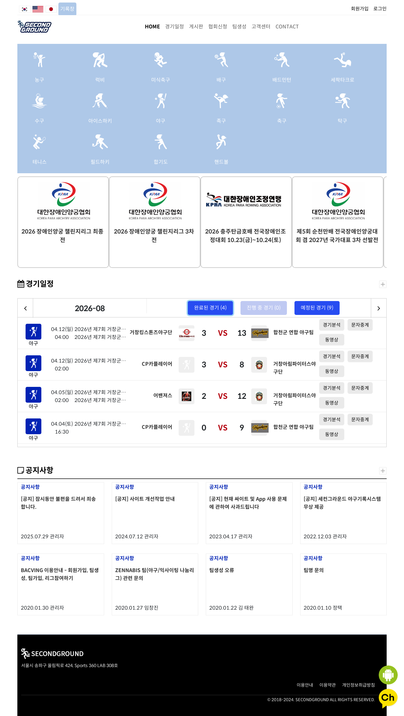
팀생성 (239, 26)
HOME (152, 26)
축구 (282, 121)
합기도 (161, 162)
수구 (39, 121)
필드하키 (100, 162)
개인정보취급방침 (358, 685)
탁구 (342, 121)
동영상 (331, 340)
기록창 (67, 9)
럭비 (100, 80)
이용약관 (327, 685)
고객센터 (261, 26)
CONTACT (287, 26)
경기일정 (174, 26)
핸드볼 (221, 162)
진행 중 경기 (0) (264, 308)
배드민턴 (281, 80)
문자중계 (360, 325)
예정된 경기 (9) (317, 308)
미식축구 (160, 80)
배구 (221, 80)
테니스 (40, 162)
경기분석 (332, 325)
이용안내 (305, 685)
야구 (160, 121)
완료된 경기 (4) (210, 308)
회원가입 (360, 9)
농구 (39, 80)
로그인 (380, 9)
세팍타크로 (342, 80)
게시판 (196, 26)
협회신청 (217, 26)
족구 (221, 121)
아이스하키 (100, 121)
